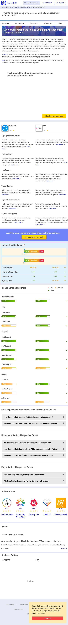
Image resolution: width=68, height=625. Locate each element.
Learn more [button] (41, 613)
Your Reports (47, 3)
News (60, 23)
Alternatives (48, 23)
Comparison (19, 23)
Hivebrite (26, 7)
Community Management (14, 7)
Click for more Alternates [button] (54, 116)
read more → (60, 144)
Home (3, 7)
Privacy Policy (10, 604)
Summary (5, 23)
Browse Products (18, 609)
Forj (32, 7)
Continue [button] (48, 618)
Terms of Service (24, 604)
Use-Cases (33, 23)
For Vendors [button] (60, 3)
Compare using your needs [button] (34, 237)
